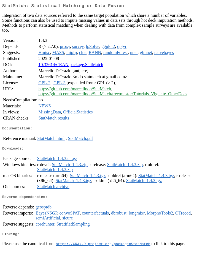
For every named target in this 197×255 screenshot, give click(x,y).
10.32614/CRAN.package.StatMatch (70, 65)
